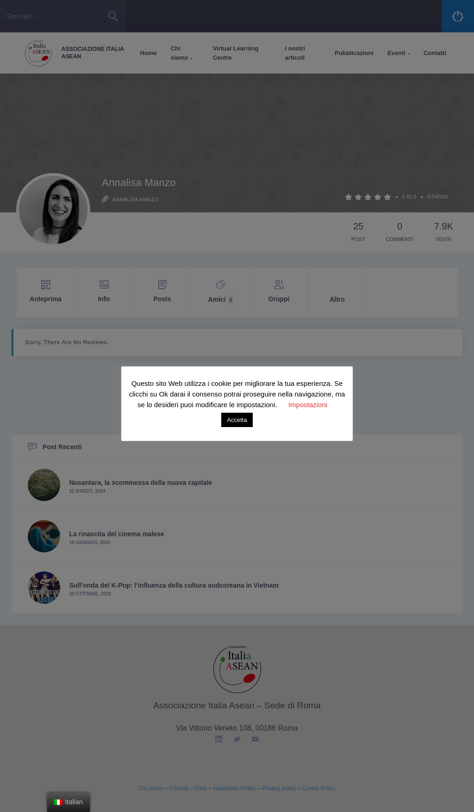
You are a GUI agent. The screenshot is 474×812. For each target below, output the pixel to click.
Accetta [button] (237, 419)
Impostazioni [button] (307, 405)
